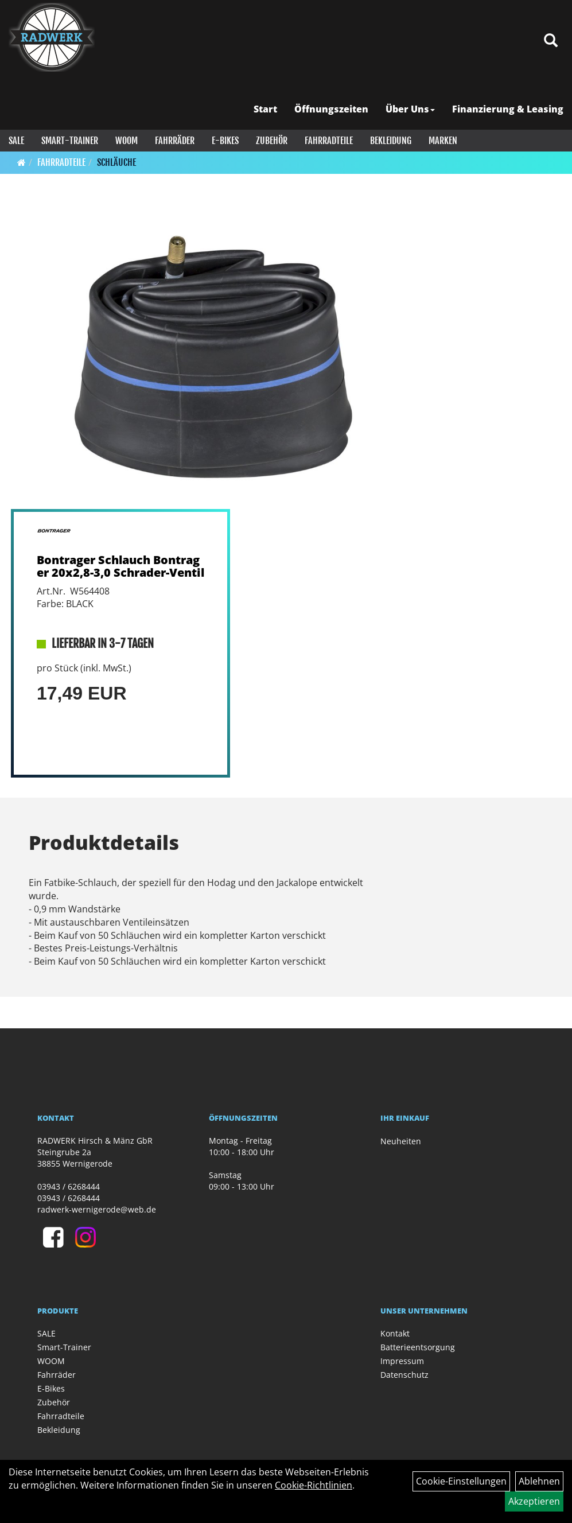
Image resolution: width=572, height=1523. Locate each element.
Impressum (402, 1360)
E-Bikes (225, 140)
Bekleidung (390, 140)
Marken (443, 140)
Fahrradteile (329, 140)
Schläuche (116, 162)
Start (265, 109)
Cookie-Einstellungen (461, 1481)
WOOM (126, 140)
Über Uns (410, 109)
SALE (16, 140)
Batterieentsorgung (417, 1347)
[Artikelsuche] (551, 41)
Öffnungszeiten (331, 109)
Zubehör (271, 140)
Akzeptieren (534, 1501)
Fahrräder (174, 140)
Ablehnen (539, 1481)
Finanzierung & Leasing (507, 109)
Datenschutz (404, 1374)
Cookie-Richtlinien (313, 1485)
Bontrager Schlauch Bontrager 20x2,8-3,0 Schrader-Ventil (120, 566)
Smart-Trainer (69, 140)
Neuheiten (400, 1141)
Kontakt (395, 1333)
